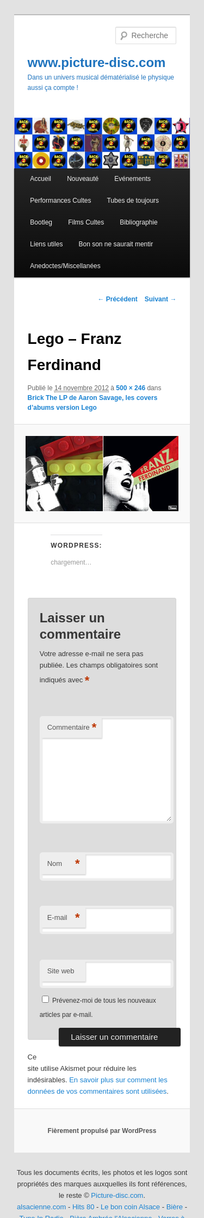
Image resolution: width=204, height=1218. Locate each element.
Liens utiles (46, 244)
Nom (63, 864)
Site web (61, 971)
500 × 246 (130, 388)
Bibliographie (138, 222)
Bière (174, 1207)
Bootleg (41, 222)
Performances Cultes (60, 200)
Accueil (40, 179)
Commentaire (72, 728)
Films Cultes (86, 222)
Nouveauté (82, 179)
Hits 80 (83, 1207)
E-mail (63, 918)
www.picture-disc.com (97, 62)
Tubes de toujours (133, 200)
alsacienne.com (41, 1207)
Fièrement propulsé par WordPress (102, 1131)
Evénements (132, 179)
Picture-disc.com (117, 1195)
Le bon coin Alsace (130, 1207)
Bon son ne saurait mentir (115, 244)
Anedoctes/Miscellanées (65, 266)
